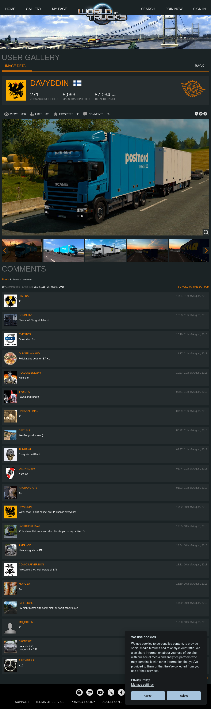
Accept (148, 695)
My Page (59, 9)
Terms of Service (49, 702)
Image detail (16, 66)
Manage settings (142, 684)
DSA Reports (111, 702)
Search (148, 9)
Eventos (25, 334)
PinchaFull (27, 660)
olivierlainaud (29, 353)
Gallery (34, 9)
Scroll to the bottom (193, 286)
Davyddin (49, 83)
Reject (184, 695)
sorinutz (25, 315)
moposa (24, 583)
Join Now (174, 9)
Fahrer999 (26, 602)
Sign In (199, 9)
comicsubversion (31, 564)
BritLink (24, 430)
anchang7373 (28, 487)
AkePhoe (25, 545)
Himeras (24, 296)
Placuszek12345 (30, 372)
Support (22, 702)
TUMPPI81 (25, 449)
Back (199, 66)
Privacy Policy (83, 702)
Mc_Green (26, 622)
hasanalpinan (28, 411)
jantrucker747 (29, 526)
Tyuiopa (24, 391)
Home (10, 9)
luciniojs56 (27, 468)
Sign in (5, 279)
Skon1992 (25, 641)
